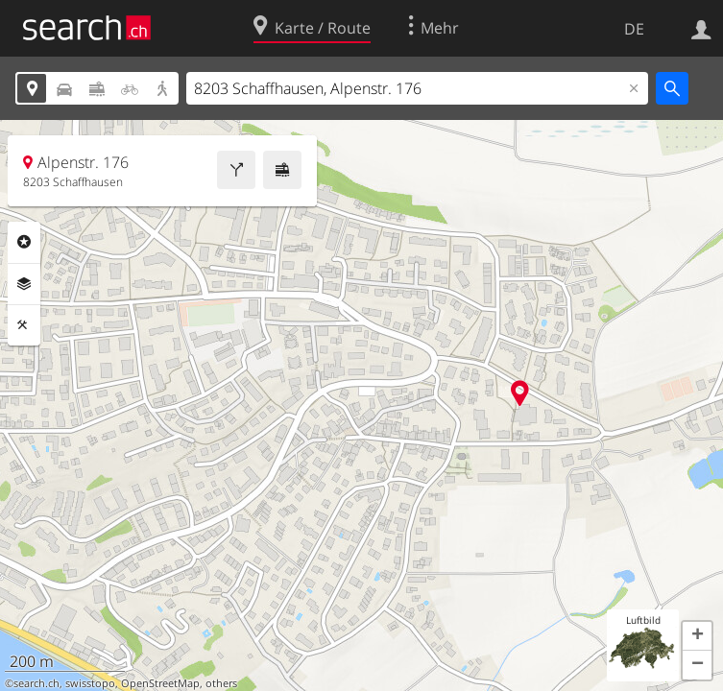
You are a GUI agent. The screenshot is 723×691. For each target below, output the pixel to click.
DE (634, 28)
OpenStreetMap (160, 683)
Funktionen (24, 325)
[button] (697, 636)
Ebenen (24, 284)
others (221, 683)
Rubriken (24, 242)
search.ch (36, 683)
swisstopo (90, 683)
